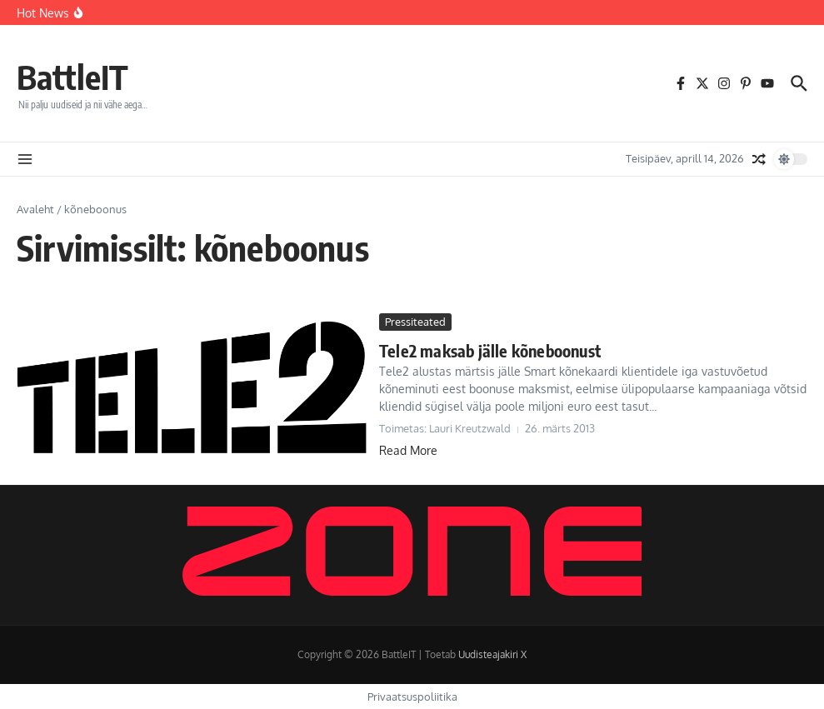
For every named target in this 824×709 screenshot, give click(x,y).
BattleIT (72, 76)
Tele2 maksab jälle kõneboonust (490, 350)
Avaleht (35, 209)
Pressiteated (415, 321)
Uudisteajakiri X (492, 654)
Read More (408, 450)
